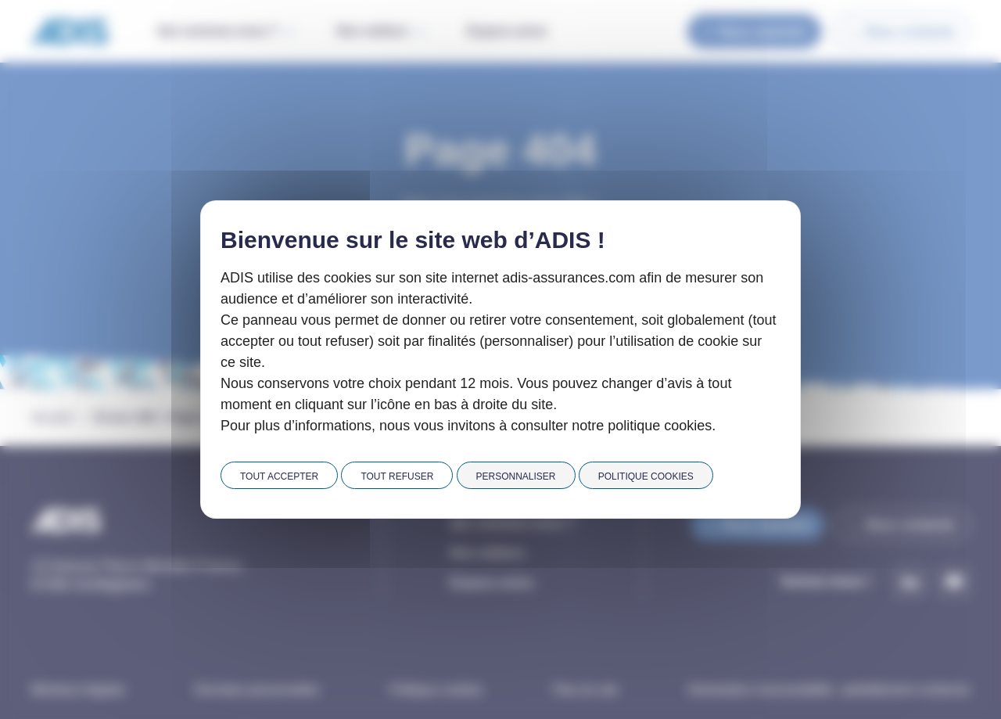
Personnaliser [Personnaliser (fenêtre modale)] (516, 476)
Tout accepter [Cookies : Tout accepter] (279, 476)
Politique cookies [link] (646, 476)
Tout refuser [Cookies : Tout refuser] (397, 476)
